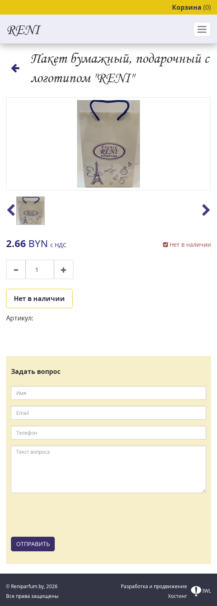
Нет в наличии (39, 298)
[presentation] (72, 515)
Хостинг (177, 596)
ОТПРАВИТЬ (33, 544)
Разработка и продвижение (154, 586)
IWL (201, 591)
